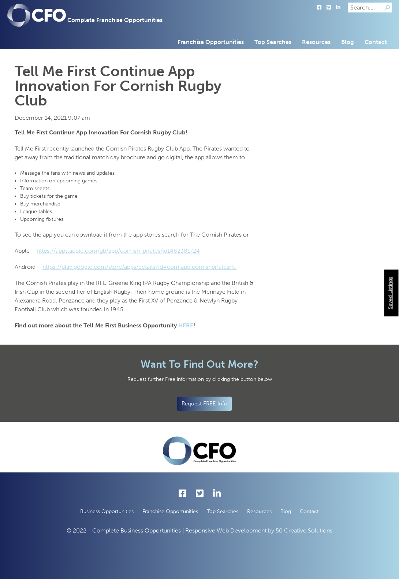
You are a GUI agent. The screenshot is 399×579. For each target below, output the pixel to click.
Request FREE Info (204, 403)
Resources (316, 41)
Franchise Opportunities (211, 41)
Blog (347, 41)
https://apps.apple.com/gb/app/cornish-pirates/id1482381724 (118, 250)
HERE (185, 325)
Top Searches (272, 41)
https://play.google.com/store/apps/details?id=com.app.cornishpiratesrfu (139, 266)
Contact (376, 41)
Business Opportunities (107, 511)
